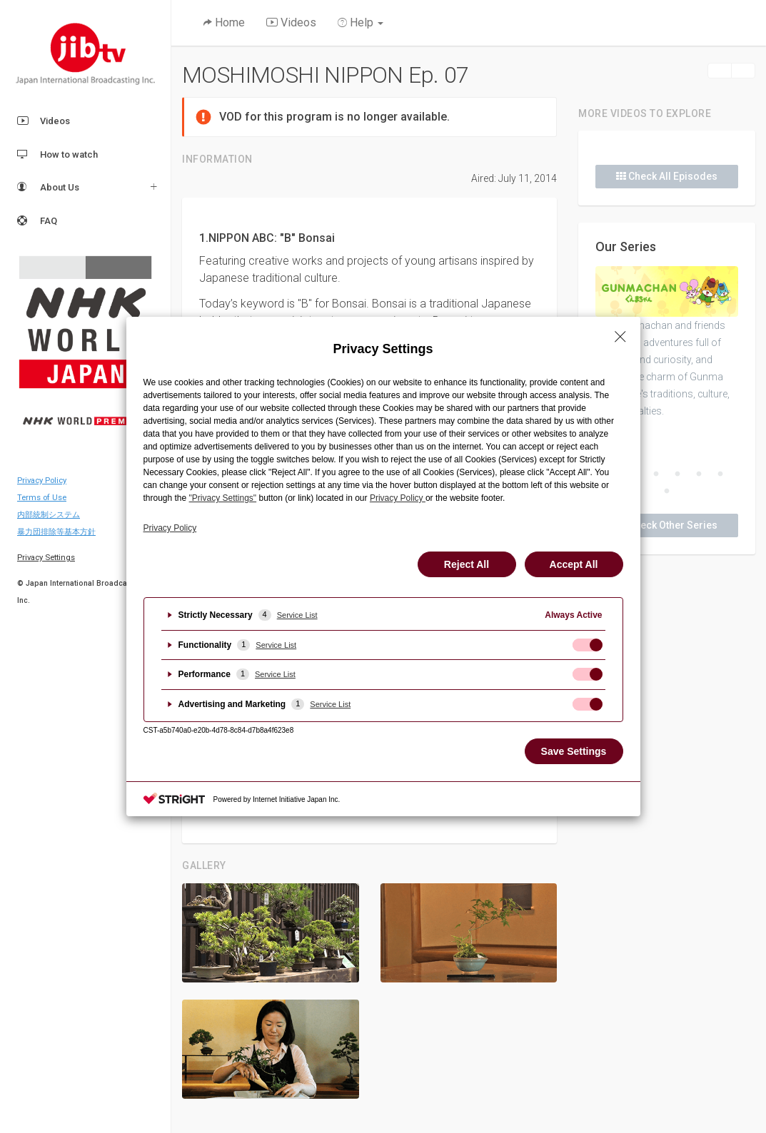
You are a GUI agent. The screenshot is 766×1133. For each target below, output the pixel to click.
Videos (43, 121)
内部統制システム (48, 514)
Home (224, 22)
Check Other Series (666, 525)
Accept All (574, 564)
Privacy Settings (46, 557)
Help (360, 22)
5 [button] (699, 474)
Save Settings (574, 751)
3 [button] (656, 474)
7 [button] (667, 491)
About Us (48, 188)
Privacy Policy (41, 480)
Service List (297, 615)
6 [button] (720, 474)
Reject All (466, 564)
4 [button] (677, 474)
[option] (666, 343)
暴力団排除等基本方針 (56, 532)
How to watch (57, 155)
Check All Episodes (666, 176)
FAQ (37, 221)
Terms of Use (41, 497)
